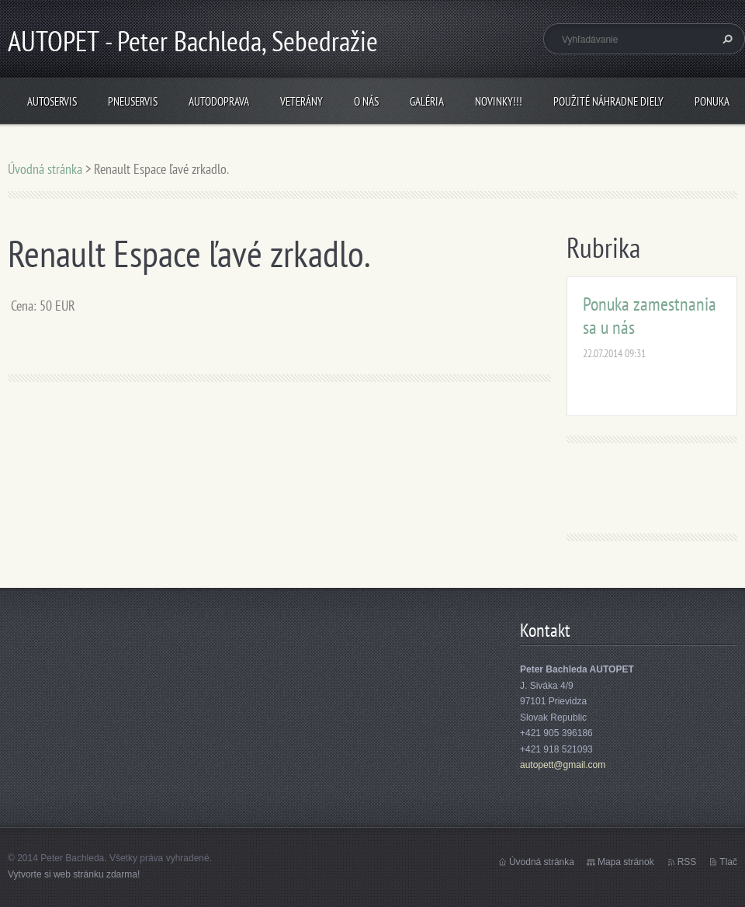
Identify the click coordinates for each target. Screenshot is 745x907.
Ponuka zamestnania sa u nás (649, 315)
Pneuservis (133, 101)
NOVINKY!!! (498, 101)
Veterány (301, 101)
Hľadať (725, 38)
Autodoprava (219, 101)
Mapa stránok (626, 862)
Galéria (427, 101)
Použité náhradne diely (608, 101)
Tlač (728, 862)
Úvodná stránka (45, 169)
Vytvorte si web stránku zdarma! (74, 874)
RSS (687, 862)
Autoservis (52, 101)
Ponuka (712, 101)
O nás (366, 101)
